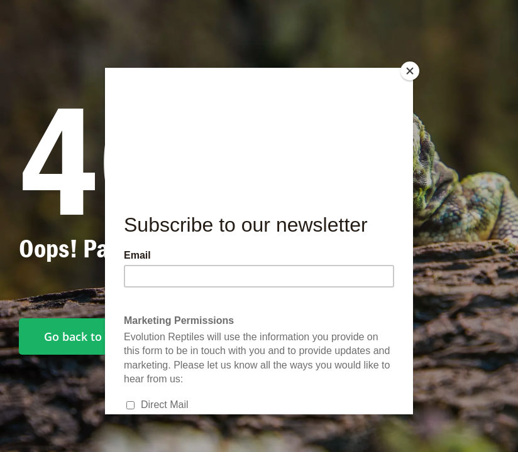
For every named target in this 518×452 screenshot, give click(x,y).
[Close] (409, 71)
